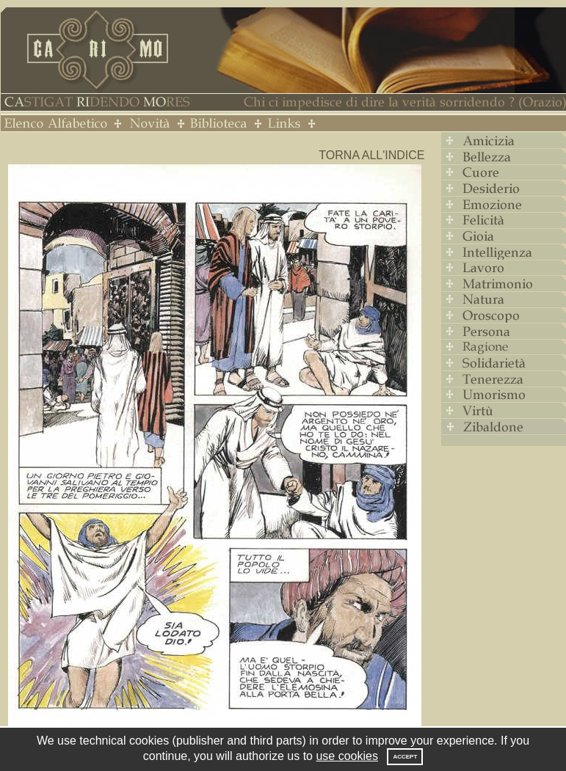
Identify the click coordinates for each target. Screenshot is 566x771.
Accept (405, 756)
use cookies (347, 756)
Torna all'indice (371, 155)
